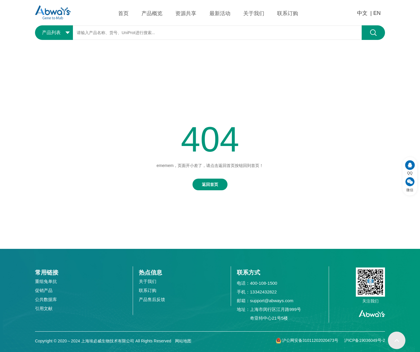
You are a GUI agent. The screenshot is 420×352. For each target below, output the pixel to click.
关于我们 (253, 13)
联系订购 (287, 13)
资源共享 (185, 13)
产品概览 (151, 13)
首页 (123, 13)
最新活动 (219, 13)
